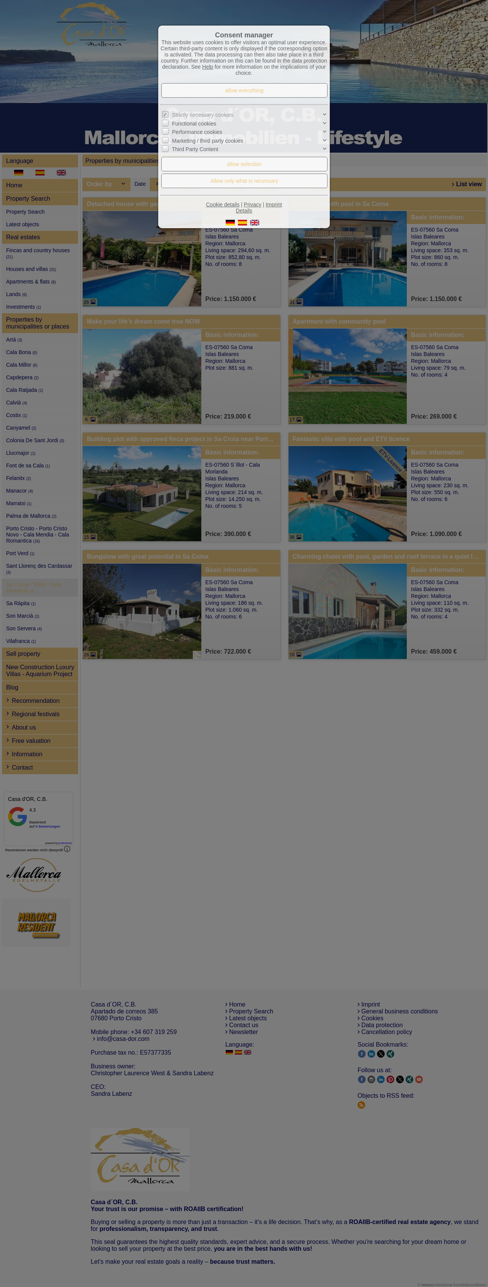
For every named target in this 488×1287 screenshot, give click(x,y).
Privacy (253, 204)
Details (244, 211)
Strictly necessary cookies (202, 115)
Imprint (274, 204)
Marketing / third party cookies (207, 141)
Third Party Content (195, 149)
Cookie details (222, 204)
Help (207, 67)
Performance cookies (197, 132)
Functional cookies (194, 124)
